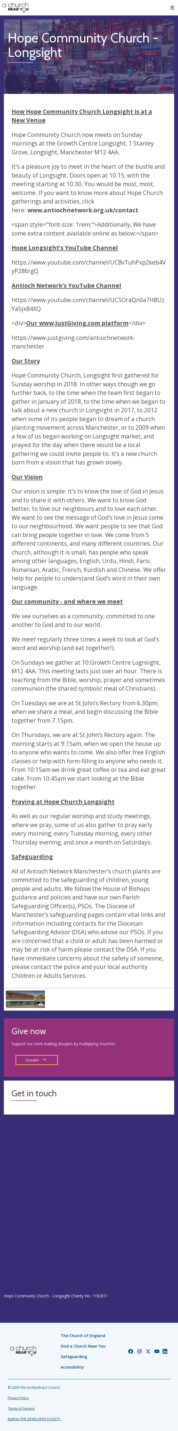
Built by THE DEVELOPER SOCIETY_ (35, 1419)
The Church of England (83, 1335)
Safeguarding (74, 1356)
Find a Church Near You (83, 1346)
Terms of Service (21, 1408)
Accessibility (72, 1367)
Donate (35, 1060)
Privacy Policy (18, 1398)
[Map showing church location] (89, 1203)
